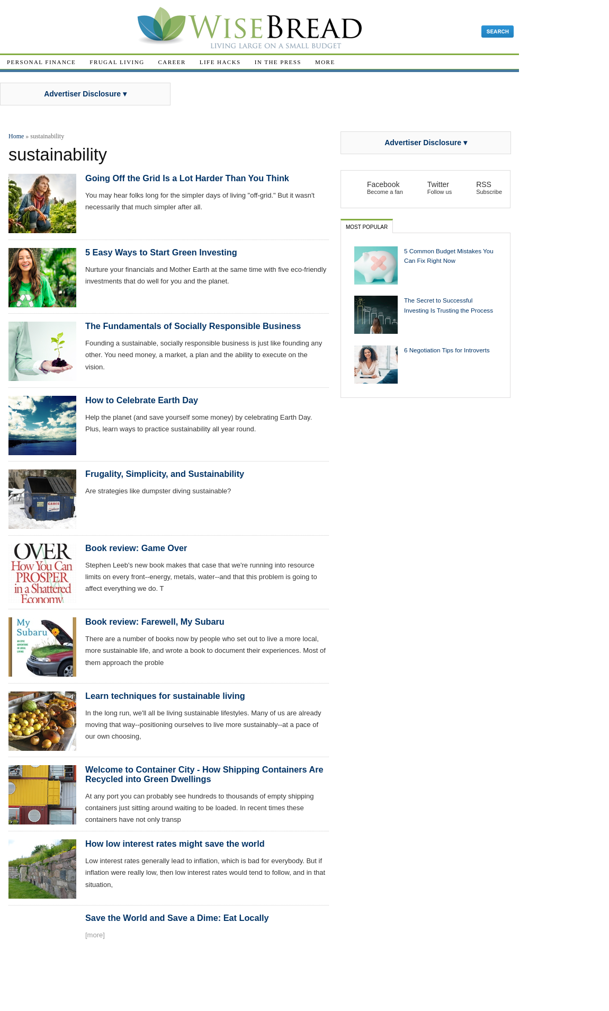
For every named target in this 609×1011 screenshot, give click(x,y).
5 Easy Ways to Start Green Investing (161, 252)
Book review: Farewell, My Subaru (155, 621)
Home (16, 136)
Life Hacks (220, 62)
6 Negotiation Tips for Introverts (447, 350)
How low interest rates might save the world (175, 843)
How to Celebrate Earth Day (141, 400)
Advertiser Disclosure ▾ (85, 94)
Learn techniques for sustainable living (165, 695)
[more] (95, 935)
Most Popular (367, 227)
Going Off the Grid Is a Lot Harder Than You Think (187, 178)
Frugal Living (116, 62)
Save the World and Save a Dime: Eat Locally (177, 918)
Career (172, 62)
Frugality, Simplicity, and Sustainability (164, 473)
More (325, 62)
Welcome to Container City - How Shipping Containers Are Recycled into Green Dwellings (204, 774)
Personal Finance (41, 62)
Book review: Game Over (136, 548)
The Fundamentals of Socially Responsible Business (193, 326)
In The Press (278, 62)
